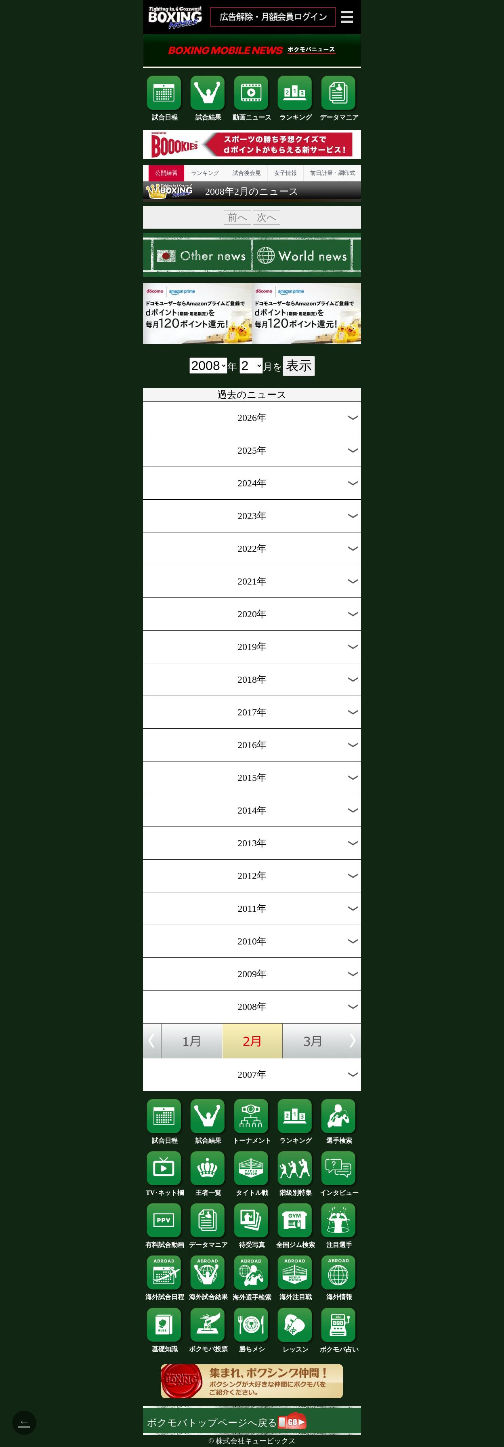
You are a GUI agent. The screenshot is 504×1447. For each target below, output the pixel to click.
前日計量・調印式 (332, 173)
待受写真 (252, 1241)
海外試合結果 (208, 1293)
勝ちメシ (252, 1346)
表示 (299, 365)
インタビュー (339, 1189)
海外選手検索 (252, 1294)
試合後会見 (247, 173)
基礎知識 (165, 1346)
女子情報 (285, 173)
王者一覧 (208, 1189)
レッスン (295, 1346)
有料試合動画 (165, 1241)
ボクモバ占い (339, 1346)
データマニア (339, 114)
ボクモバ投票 (208, 1346)
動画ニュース (252, 114)
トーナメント (252, 1137)
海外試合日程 (165, 1293)
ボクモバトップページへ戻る (227, 1423)
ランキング (295, 114)
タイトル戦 (252, 1189)
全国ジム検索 (295, 1241)
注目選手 (339, 1241)
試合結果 (208, 114)
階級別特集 (295, 1189)
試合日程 (165, 114)
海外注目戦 (295, 1293)
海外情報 (339, 1293)
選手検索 (339, 1137)
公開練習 (166, 173)
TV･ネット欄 (165, 1189)
